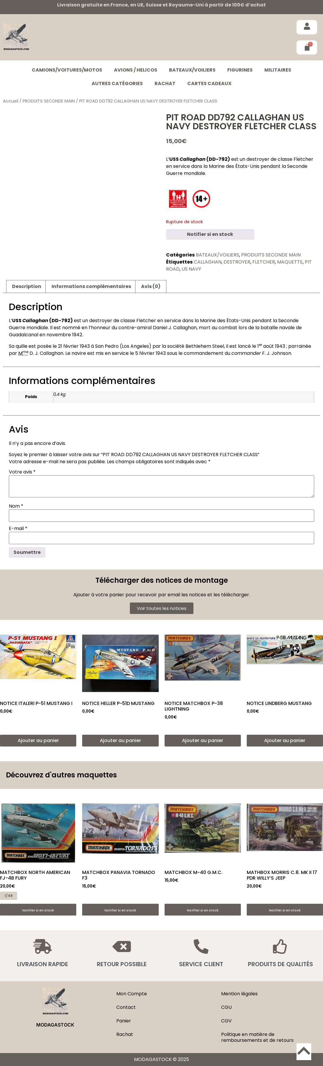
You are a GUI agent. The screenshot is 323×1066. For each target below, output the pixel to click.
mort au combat (218, 327)
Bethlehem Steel (204, 346)
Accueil (10, 101)
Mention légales (239, 993)
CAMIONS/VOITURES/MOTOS (67, 70)
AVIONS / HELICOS (135, 70)
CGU (226, 1007)
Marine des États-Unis (234, 166)
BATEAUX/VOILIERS (192, 70)
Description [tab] (26, 286)
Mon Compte (131, 993)
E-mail (18, 528)
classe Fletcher (295, 159)
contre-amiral (135, 327)
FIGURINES (240, 70)
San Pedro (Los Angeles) (123, 346)
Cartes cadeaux (209, 83)
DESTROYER (236, 262)
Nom (16, 506)
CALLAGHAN (207, 262)
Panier (123, 1020)
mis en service (112, 353)
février (71, 346)
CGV (226, 1020)
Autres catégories (117, 83)
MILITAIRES (277, 70)
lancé (244, 346)
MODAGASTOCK (55, 1025)
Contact (126, 1007)
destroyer (257, 159)
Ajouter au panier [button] (38, 740)
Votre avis (22, 472)
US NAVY (191, 269)
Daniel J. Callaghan (175, 327)
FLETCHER (263, 262)
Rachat (165, 83)
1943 (85, 346)
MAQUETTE (290, 262)
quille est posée (34, 346)
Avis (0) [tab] (150, 286)
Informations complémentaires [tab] (91, 286)
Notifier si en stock (210, 234)
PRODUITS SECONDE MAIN (49, 101)
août (268, 346)
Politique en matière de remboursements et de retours (257, 1037)
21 (60, 346)
